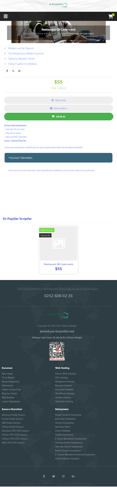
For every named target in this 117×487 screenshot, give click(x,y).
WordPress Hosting (64, 394)
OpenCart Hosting (64, 402)
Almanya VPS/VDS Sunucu (15, 431)
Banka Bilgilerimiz (10, 382)
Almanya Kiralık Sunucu (13, 415)
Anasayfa (27, 33)
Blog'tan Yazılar (9, 394)
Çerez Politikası (62, 431)
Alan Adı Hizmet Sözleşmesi (69, 447)
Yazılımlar (38, 33)
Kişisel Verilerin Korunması (68, 415)
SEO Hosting (61, 378)
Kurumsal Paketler (64, 390)
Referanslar (7, 386)
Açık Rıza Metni (62, 427)
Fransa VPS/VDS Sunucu (14, 435)
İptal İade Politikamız (65, 419)
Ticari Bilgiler (8, 378)
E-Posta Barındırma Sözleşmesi (70, 439)
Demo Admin (58, 108)
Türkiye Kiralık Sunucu (13, 427)
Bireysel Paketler (63, 386)
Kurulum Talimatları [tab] (20, 158)
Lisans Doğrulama (11, 402)
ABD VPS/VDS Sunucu (13, 443)
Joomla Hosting (63, 398)
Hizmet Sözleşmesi (64, 423)
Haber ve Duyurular (11, 390)
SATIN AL (59, 116)
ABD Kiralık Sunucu (11, 423)
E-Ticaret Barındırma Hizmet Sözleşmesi (75, 455)
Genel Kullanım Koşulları (67, 459)
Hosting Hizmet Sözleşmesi (68, 443)
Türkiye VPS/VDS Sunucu (15, 439)
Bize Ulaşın (7, 374)
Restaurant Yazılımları (56, 33)
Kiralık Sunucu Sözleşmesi (68, 451)
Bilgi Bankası (8, 398)
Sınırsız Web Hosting (65, 374)
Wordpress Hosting (64, 382)
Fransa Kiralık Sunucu (12, 419)
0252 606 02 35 (58, 296)
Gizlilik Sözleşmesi (64, 435)
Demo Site (58, 100)
